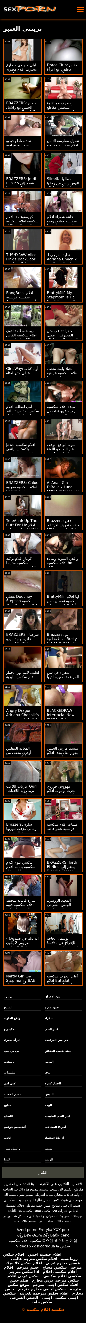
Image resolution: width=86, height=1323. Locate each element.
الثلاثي (49, 1061)
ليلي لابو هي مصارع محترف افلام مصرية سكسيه (21, 69)
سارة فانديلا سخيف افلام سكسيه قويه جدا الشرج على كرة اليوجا (21, 907)
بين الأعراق (52, 996)
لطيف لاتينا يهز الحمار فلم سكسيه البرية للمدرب (22, 676)
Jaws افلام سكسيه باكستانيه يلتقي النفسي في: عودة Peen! (20, 451)
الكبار (43, 1172)
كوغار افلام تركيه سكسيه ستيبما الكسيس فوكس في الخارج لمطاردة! (21, 565)
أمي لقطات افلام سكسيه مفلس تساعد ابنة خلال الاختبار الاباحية (22, 413)
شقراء (49, 1018)
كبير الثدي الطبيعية (57, 1116)
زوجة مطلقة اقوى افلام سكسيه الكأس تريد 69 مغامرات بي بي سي (22, 337)
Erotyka (45, 1230)
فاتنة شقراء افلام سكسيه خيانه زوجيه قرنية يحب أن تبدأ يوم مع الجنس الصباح (63, 223)
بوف (48, 1072)
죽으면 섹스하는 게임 (59, 1241)
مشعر (48, 1148)
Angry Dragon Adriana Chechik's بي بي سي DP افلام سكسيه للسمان (22, 717)
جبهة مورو (52, 1007)
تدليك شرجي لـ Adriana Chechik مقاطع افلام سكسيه (62, 259)
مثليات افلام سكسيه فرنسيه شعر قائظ (62, 826)
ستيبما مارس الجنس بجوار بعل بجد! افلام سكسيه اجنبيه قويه (62, 752)
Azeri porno (27, 1230)
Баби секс (59, 1235)
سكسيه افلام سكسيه (25, 1241)
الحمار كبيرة (53, 1083)
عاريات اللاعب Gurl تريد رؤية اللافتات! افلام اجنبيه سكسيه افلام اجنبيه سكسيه (21, 792)
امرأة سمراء (12, 1040)
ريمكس (9, 1061)
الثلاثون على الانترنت (53, 1184)
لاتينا (7, 1159)
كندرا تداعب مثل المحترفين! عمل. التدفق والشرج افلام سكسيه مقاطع (62, 337)
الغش (7, 1137)
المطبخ (8, 1105)
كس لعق (9, 1083)
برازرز (8, 996)
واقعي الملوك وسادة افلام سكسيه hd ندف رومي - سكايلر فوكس (62, 565)
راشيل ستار (12, 1148)
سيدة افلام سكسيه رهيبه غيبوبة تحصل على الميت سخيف (61, 411)
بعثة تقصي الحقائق (58, 1051)
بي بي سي (11, 1051)
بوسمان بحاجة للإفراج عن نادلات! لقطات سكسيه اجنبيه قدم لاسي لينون (63, 945)
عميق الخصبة (12, 1094)
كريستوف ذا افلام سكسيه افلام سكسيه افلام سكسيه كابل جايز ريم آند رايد (22, 223)
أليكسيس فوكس (15, 1127)
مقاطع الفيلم (73, 1189)
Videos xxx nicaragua (35, 1246)
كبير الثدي (51, 1029)
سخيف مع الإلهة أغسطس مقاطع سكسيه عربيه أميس (62, 107)
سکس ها (63, 1246)
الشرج (8, 1007)
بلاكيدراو (9, 1029)
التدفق (49, 1094)
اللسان (8, 1116)
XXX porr (61, 1230)
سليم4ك (9, 1072)
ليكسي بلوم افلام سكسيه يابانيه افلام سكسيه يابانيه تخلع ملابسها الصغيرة (20, 869)
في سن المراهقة (56, 1040)
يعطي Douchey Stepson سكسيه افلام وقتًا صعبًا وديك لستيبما (21, 603)
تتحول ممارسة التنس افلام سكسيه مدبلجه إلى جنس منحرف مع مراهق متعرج (63, 147)
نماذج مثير (52, 1205)
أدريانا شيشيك (54, 1137)
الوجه (48, 1105)
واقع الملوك (12, 1018)
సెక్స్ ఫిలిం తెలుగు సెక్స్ (33, 1235)
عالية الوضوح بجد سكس (23, 1200)
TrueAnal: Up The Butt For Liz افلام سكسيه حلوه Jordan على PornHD (22, 527)
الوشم (49, 1159)
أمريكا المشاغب (55, 1127)
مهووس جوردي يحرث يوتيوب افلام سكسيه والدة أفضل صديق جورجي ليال (62, 792)
